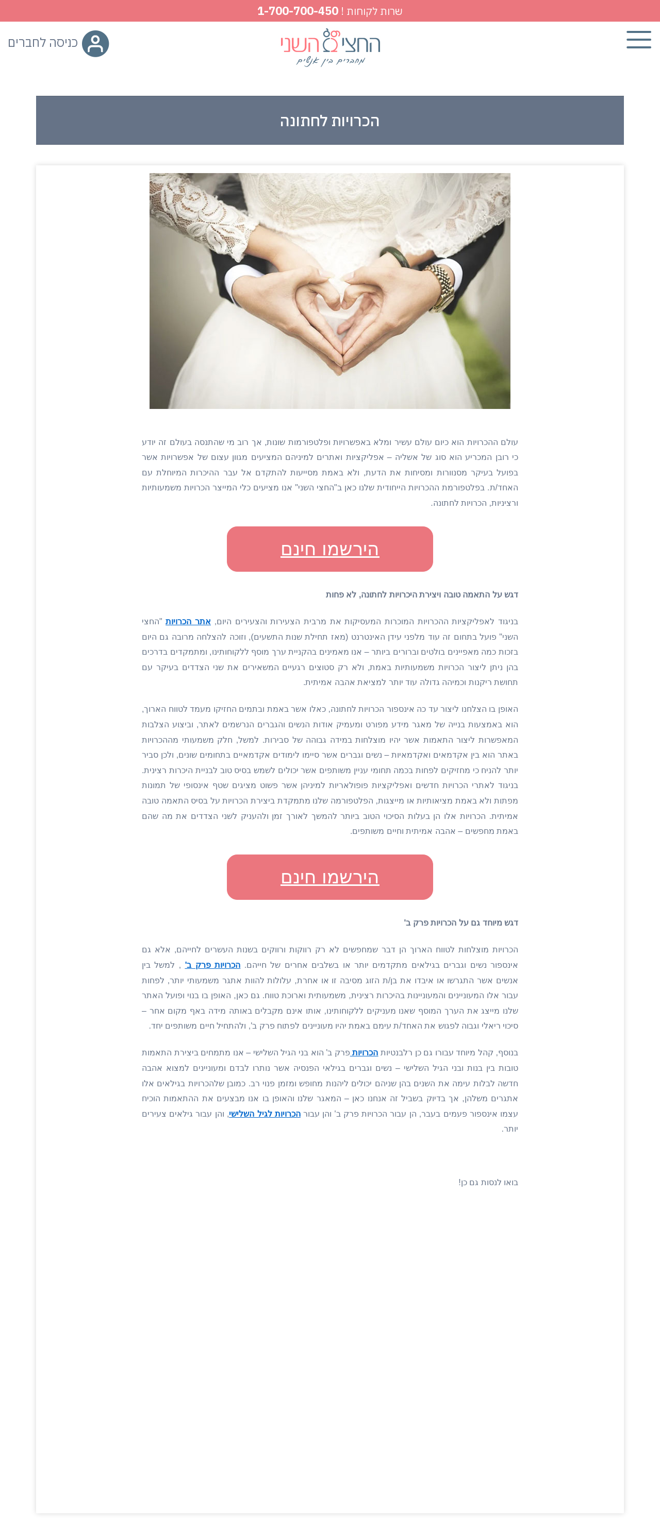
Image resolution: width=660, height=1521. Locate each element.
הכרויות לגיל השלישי (264, 1113)
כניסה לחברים (59, 42)
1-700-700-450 (297, 10)
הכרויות (364, 1052)
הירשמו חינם (330, 548)
